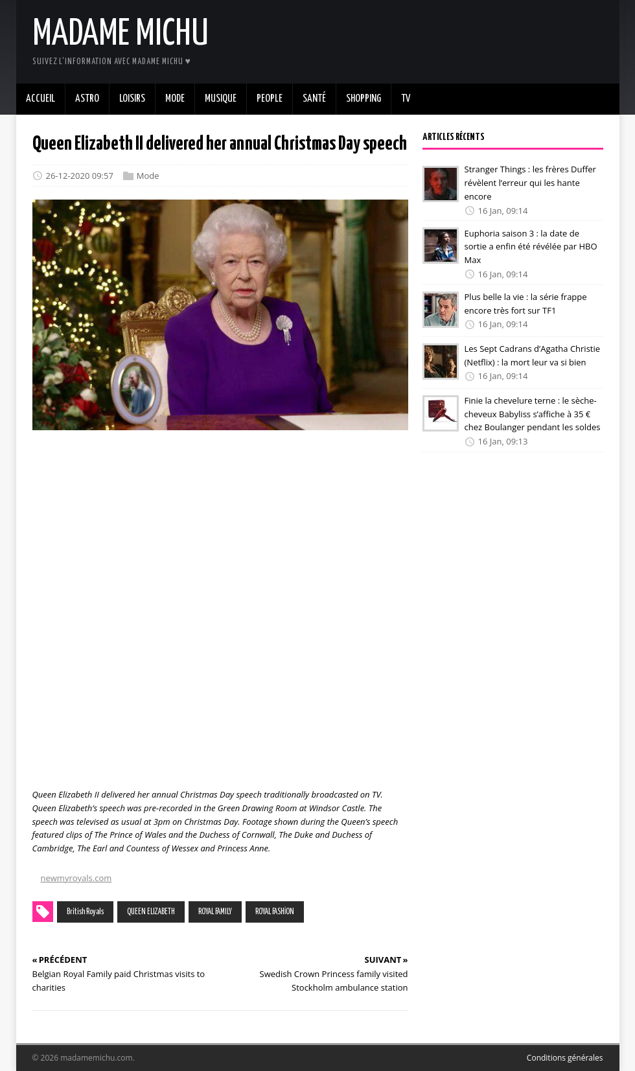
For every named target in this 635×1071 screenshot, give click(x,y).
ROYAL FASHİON (274, 912)
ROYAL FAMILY (215, 912)
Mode (148, 175)
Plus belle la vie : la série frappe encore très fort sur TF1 (526, 303)
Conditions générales (565, 1057)
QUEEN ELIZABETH (151, 912)
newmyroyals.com (76, 878)
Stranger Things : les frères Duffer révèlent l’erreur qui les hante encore (530, 182)
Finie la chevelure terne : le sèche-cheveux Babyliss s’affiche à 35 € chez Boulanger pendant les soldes (533, 414)
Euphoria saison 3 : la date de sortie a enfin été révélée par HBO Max (531, 246)
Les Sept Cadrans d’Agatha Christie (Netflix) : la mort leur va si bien (533, 355)
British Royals (85, 912)
